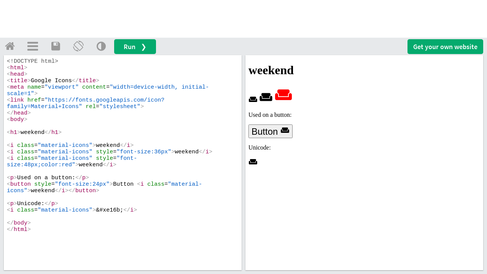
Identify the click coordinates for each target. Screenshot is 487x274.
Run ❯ (135, 46)
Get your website (445, 46)
